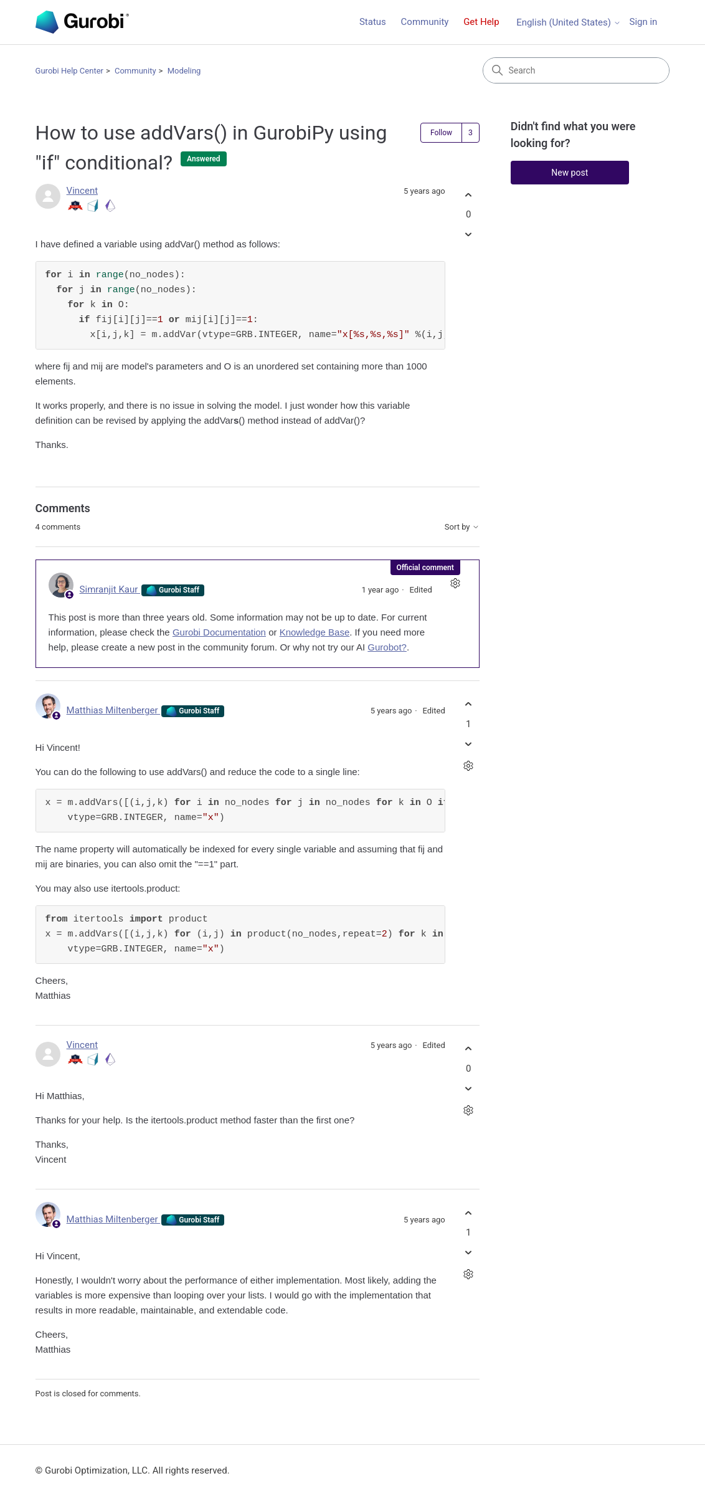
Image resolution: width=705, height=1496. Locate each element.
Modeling (184, 70)
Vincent (82, 190)
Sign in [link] (643, 21)
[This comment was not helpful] (469, 744)
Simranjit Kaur (110, 589)
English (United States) (568, 22)
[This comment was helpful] (469, 704)
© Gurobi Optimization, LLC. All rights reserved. (132, 1470)
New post (569, 173)
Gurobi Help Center (69, 70)
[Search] (576, 70)
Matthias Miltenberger (114, 710)
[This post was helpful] (469, 195)
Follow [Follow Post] (441, 132)
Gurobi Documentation (219, 632)
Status (372, 21)
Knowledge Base (315, 632)
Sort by (462, 527)
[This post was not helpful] (469, 234)
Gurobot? (387, 647)
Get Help (481, 21)
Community (425, 21)
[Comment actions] (455, 583)
